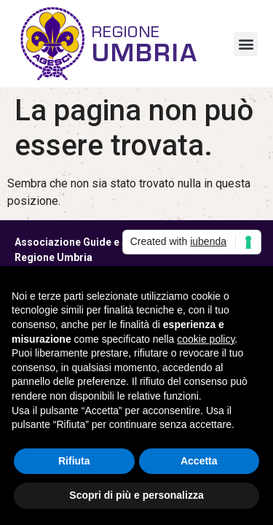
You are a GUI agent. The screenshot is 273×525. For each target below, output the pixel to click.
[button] (246, 44)
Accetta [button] (199, 461)
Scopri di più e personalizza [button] (136, 495)
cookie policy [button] (205, 339)
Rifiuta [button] (74, 461)
